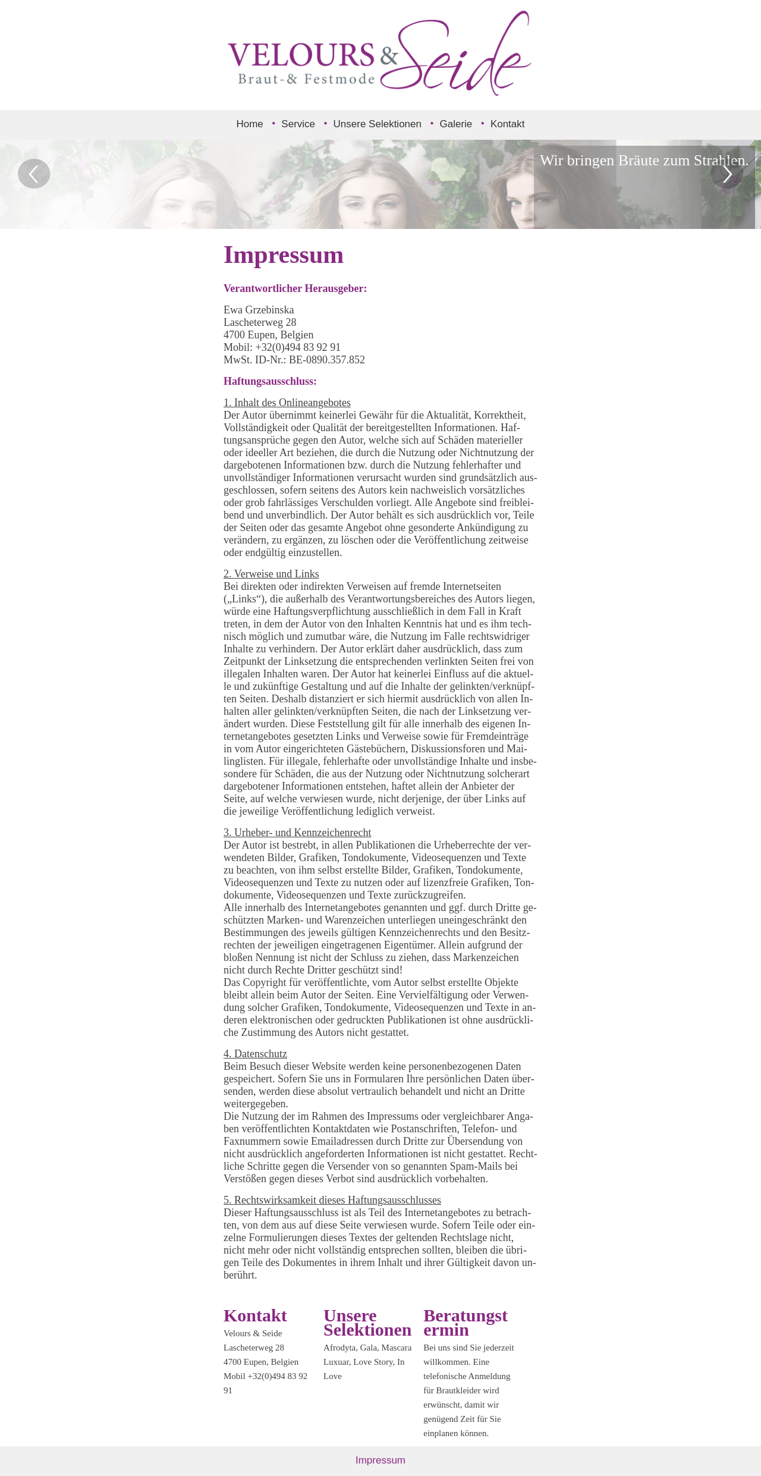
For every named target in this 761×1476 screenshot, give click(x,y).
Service (298, 124)
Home (249, 124)
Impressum (380, 1460)
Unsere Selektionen (378, 124)
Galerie (456, 124)
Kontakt (507, 124)
